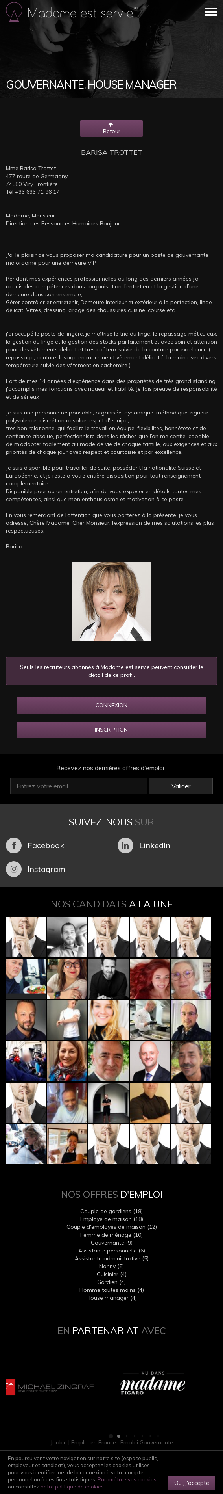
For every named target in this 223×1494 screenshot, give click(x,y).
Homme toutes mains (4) (111, 1289)
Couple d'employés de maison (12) (111, 1226)
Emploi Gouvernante (146, 1442)
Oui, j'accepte (191, 1483)
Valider (180, 786)
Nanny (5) (111, 1266)
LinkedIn (144, 845)
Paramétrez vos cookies (127, 1479)
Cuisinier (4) (112, 1274)
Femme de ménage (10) (111, 1234)
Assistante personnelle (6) (111, 1250)
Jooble (58, 1442)
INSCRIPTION (111, 730)
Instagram (35, 869)
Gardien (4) (111, 1282)
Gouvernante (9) (112, 1242)
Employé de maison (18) (111, 1219)
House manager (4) (112, 1297)
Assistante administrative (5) (112, 1258)
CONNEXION (111, 705)
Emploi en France (93, 1442)
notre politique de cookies (72, 1486)
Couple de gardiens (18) (111, 1211)
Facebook (35, 845)
